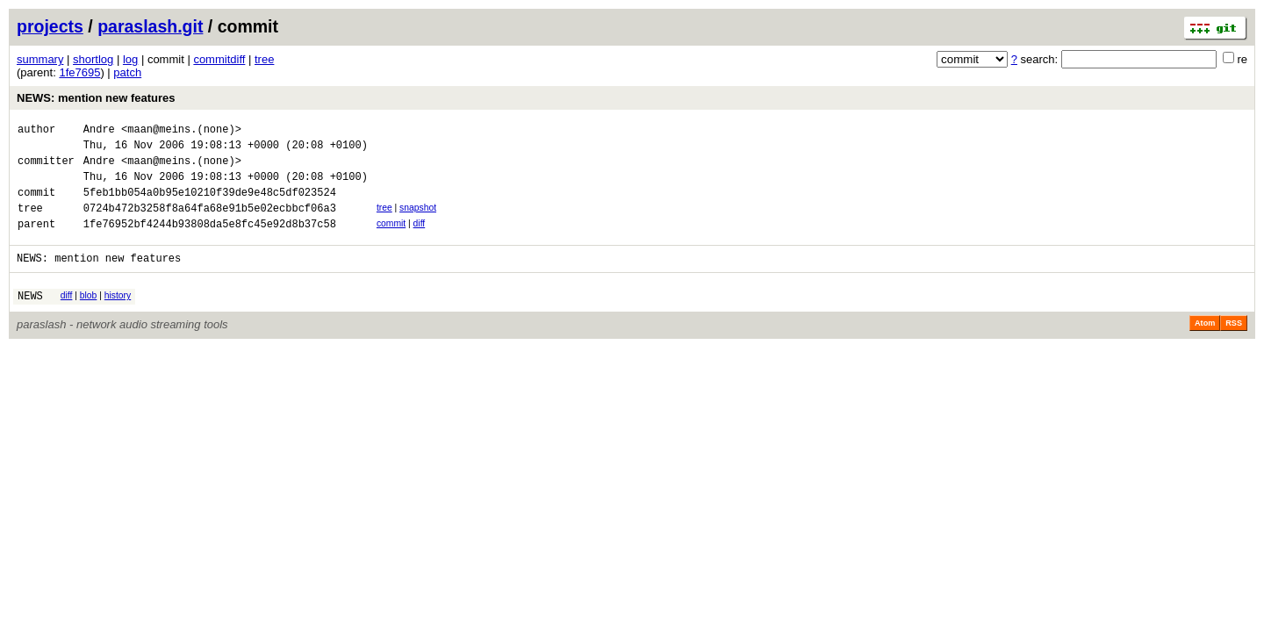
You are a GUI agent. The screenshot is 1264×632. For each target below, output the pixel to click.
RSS (1233, 346)
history (117, 316)
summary (40, 59)
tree (264, 59)
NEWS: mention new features (96, 97)
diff (419, 239)
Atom (1205, 346)
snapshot (417, 221)
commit (391, 239)
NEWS (30, 319)
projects (50, 26)
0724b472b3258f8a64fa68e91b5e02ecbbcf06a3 (209, 223)
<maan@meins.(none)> (181, 131)
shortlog (93, 59)
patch (127, 72)
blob (88, 316)
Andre (99, 131)
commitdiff (219, 59)
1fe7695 (79, 72)
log (130, 59)
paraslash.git (150, 26)
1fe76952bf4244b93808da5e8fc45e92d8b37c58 (209, 241)
